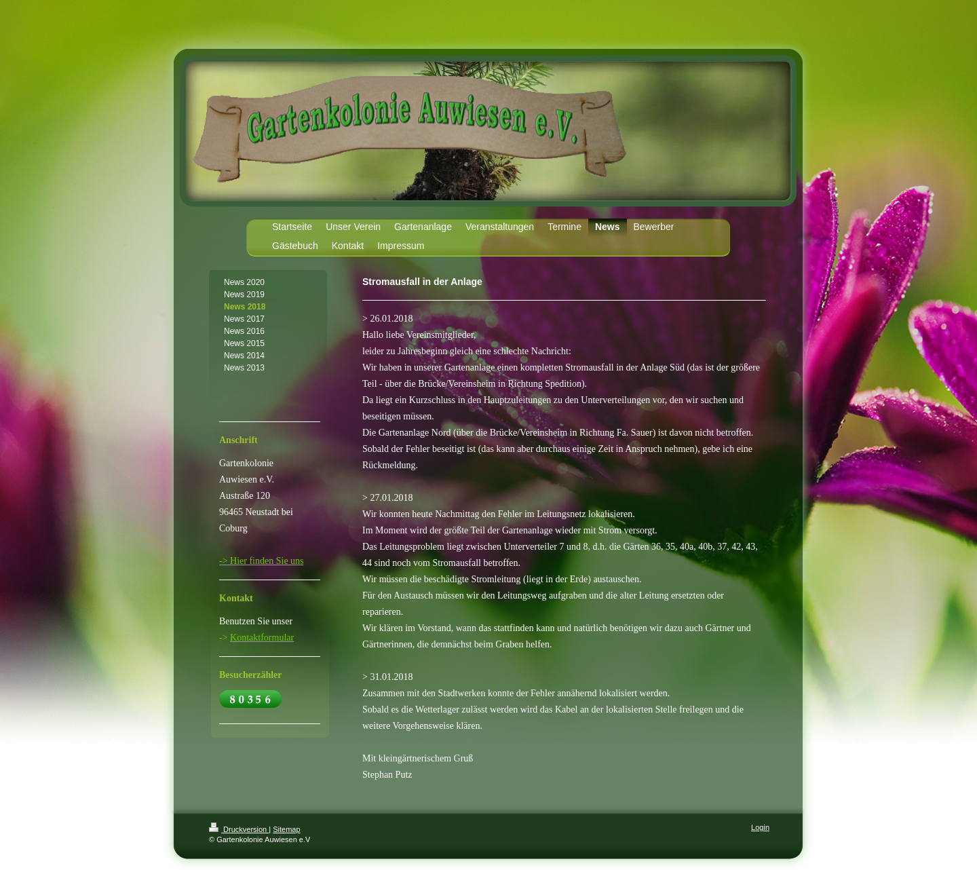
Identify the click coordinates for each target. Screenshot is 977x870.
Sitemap (286, 829)
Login (760, 827)
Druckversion (239, 829)
